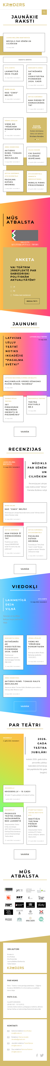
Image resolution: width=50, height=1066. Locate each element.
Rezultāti (32, 301)
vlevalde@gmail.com (18, 1039)
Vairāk (25, 432)
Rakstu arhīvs (25, 60)
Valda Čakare (11, 964)
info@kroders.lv (16, 1045)
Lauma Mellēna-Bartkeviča (16, 961)
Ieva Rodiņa (11, 957)
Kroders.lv (10, 954)
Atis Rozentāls (12, 959)
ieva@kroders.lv (16, 1033)
